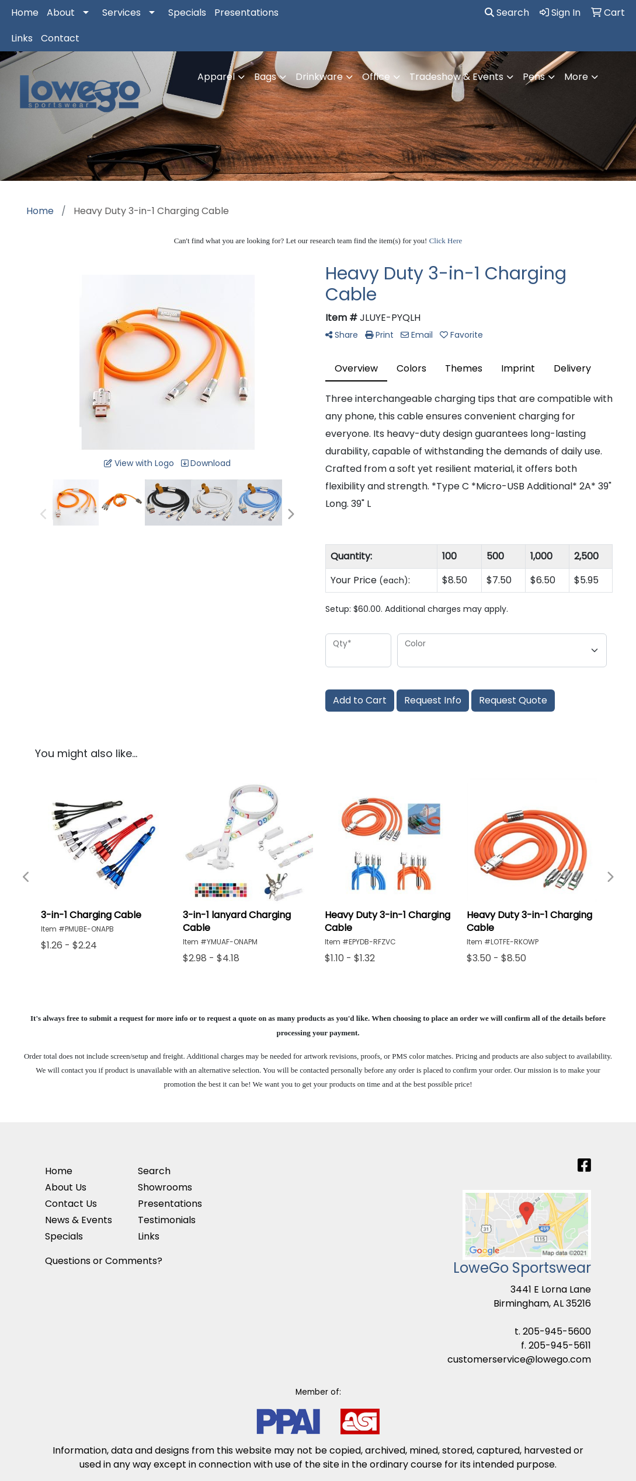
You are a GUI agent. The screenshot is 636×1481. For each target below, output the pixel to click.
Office (376, 76)
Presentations (246, 12)
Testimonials (167, 1220)
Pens (534, 76)
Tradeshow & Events (456, 76)
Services (121, 12)
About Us (65, 1187)
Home (25, 12)
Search (507, 12)
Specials (187, 12)
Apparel (216, 76)
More (576, 76)
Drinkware (319, 76)
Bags (265, 76)
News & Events (78, 1220)
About (61, 12)
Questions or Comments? (103, 1261)
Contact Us (71, 1203)
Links (22, 38)
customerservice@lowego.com (519, 1359)
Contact (60, 38)
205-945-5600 (557, 1331)
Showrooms (165, 1187)
